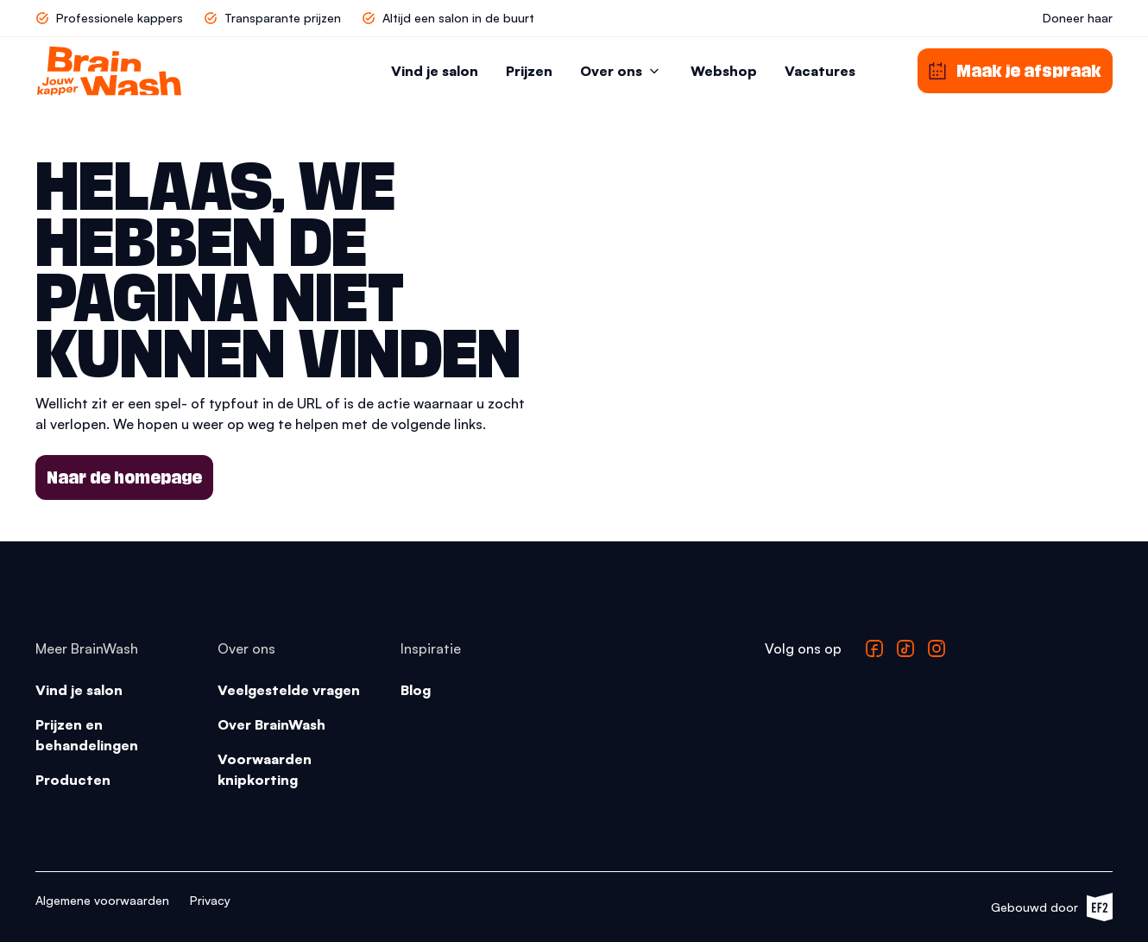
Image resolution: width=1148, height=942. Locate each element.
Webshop (724, 70)
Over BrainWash (271, 724)
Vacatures (820, 70)
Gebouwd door (1052, 907)
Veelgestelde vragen (289, 690)
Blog (416, 690)
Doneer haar (1078, 17)
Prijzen (529, 70)
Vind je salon (434, 70)
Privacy (210, 900)
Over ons (621, 70)
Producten (72, 779)
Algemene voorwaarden (102, 900)
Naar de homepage (124, 477)
